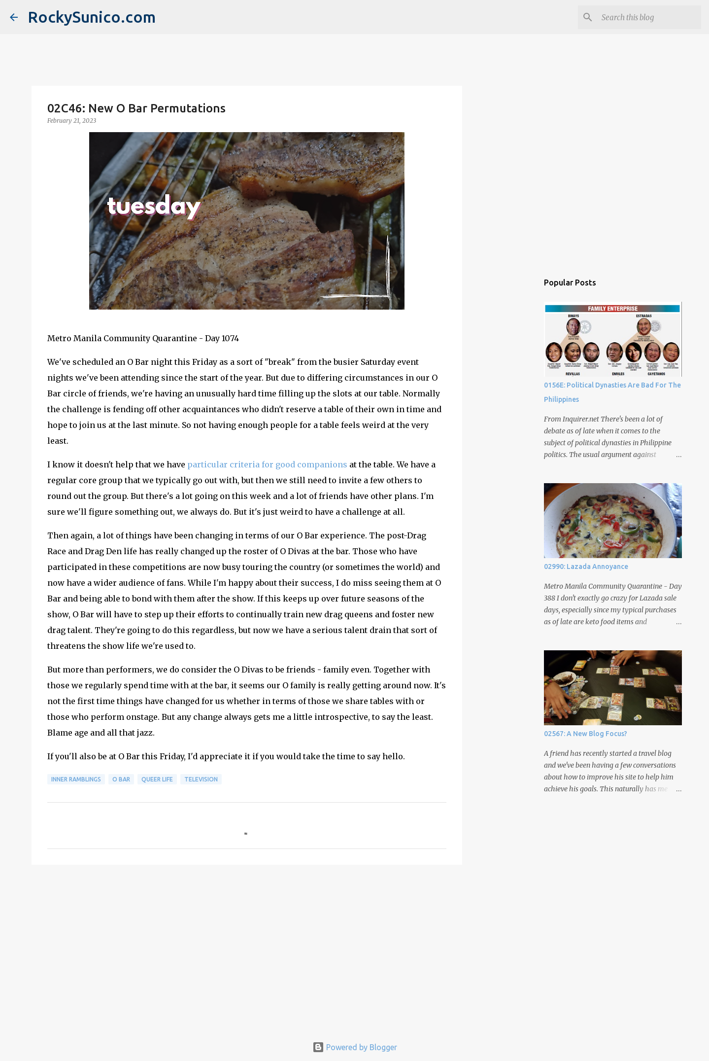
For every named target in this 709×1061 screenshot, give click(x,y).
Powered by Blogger (354, 1047)
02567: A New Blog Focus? (585, 734)
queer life (157, 779)
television (201, 779)
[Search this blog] (649, 17)
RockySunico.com (92, 17)
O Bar (121, 779)
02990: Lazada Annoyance (586, 566)
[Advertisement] (247, 949)
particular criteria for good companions (267, 464)
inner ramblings (76, 779)
